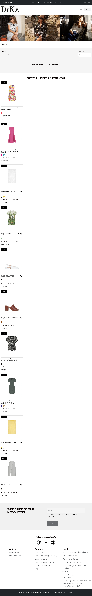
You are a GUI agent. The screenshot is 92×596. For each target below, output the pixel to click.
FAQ (37, 569)
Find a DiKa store (42, 566)
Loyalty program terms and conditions (74, 567)
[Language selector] (87, 9)
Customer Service (6, 2)
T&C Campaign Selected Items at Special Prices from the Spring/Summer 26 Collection (76, 583)
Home (5, 44)
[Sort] (84, 55)
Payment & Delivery (71, 559)
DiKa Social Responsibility (46, 556)
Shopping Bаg (15, 556)
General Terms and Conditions (75, 552)
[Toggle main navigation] (81, 9)
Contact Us (39, 552)
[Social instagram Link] (46, 542)
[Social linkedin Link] (52, 542)
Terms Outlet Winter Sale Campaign (73, 576)
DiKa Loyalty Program (44, 562)
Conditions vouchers (71, 556)
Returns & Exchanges (71, 562)
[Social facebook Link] (39, 542)
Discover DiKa (41, 559)
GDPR (65, 572)
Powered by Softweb (64, 592)
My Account (14, 552)
